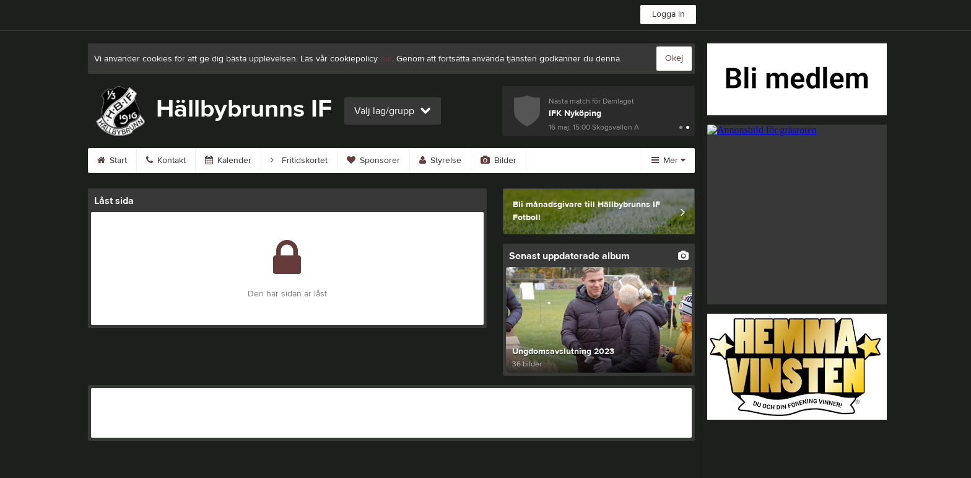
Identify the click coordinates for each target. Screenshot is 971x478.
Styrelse (440, 160)
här (386, 58)
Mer (668, 160)
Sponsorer (373, 160)
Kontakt (166, 160)
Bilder (498, 160)
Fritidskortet (299, 160)
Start (112, 160)
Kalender (228, 160)
